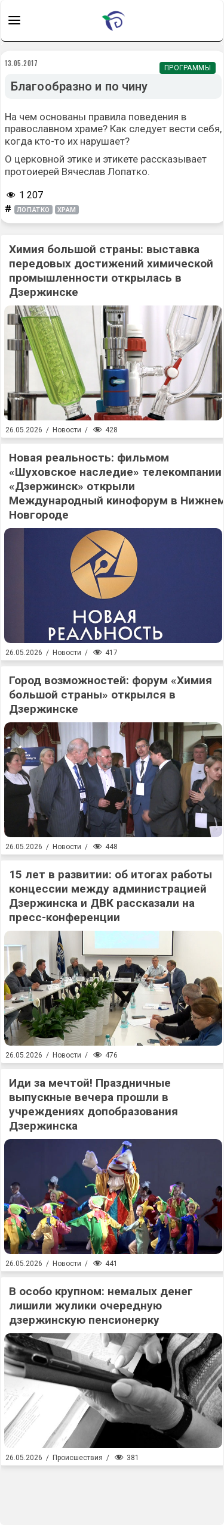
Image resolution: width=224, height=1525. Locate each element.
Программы (187, 68)
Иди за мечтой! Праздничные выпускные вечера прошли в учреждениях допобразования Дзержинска (93, 1104)
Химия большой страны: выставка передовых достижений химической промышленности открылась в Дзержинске (111, 270)
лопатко (33, 210)
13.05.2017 (21, 63)
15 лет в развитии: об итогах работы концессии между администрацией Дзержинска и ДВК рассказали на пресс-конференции (110, 896)
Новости (67, 430)
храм (66, 210)
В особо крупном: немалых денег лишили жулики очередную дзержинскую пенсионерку (101, 1305)
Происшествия (78, 1458)
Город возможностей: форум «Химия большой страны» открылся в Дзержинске (110, 694)
